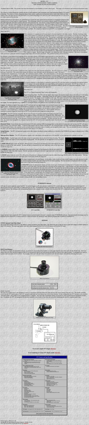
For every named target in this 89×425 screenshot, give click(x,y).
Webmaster (26, 423)
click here (53, 348)
